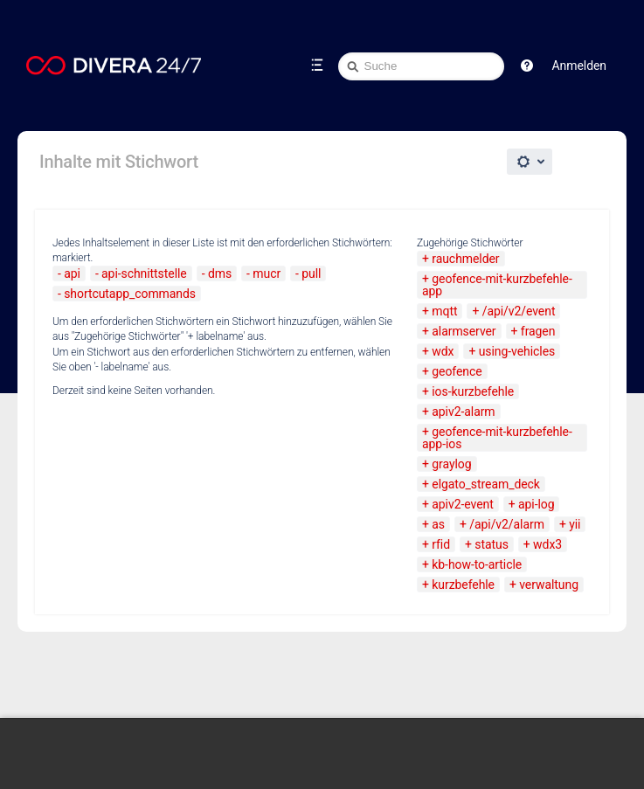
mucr (266, 273)
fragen (538, 331)
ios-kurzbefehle (473, 391)
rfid (441, 544)
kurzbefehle (463, 585)
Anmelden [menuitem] (579, 66)
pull (311, 273)
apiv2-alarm (463, 412)
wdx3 (547, 544)
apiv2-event (462, 504)
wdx (443, 351)
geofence (456, 371)
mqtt (444, 311)
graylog (451, 464)
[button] (527, 65)
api (72, 273)
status (491, 544)
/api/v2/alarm (506, 524)
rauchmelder (465, 259)
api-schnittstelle (144, 273)
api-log (536, 504)
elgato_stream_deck (486, 484)
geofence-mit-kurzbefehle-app (497, 285)
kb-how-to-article (477, 564)
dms (220, 273)
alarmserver (463, 331)
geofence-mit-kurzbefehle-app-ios (497, 438)
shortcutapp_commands (130, 294)
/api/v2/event (519, 311)
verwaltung (548, 585)
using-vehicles (517, 351)
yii (574, 524)
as (438, 524)
